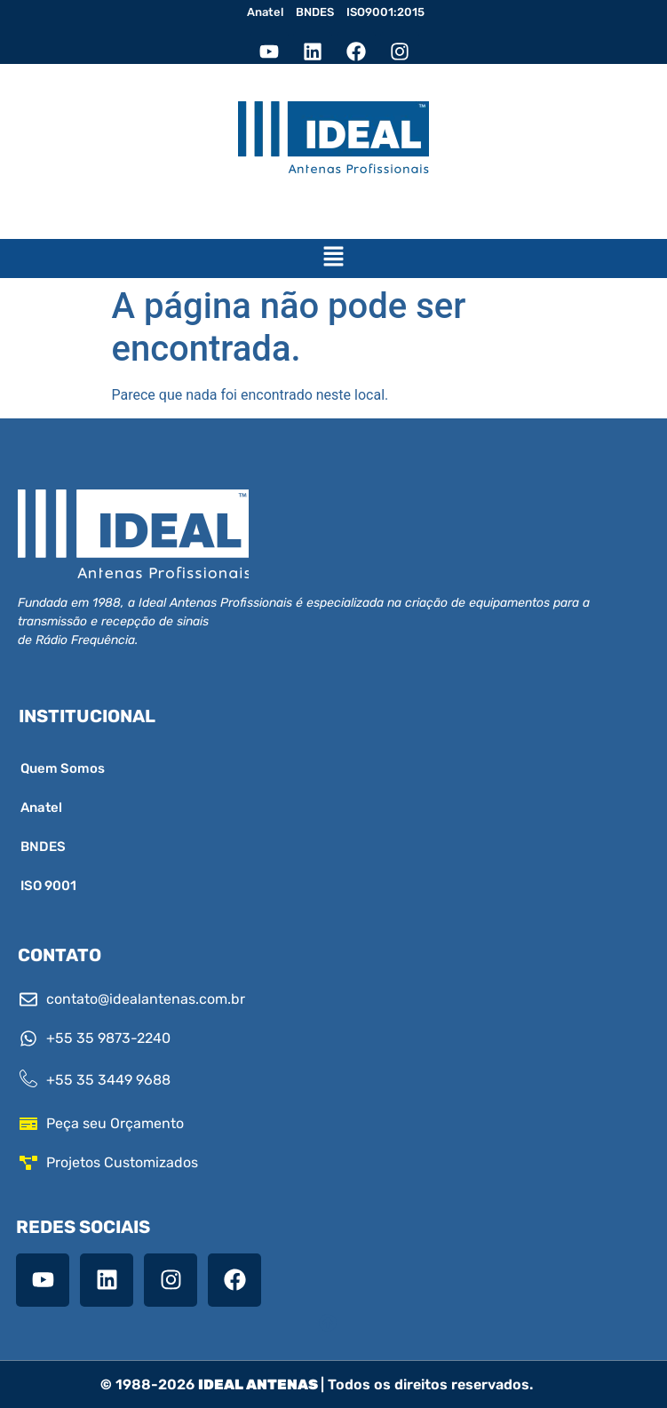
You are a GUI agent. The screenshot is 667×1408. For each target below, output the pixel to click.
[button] (333, 258)
